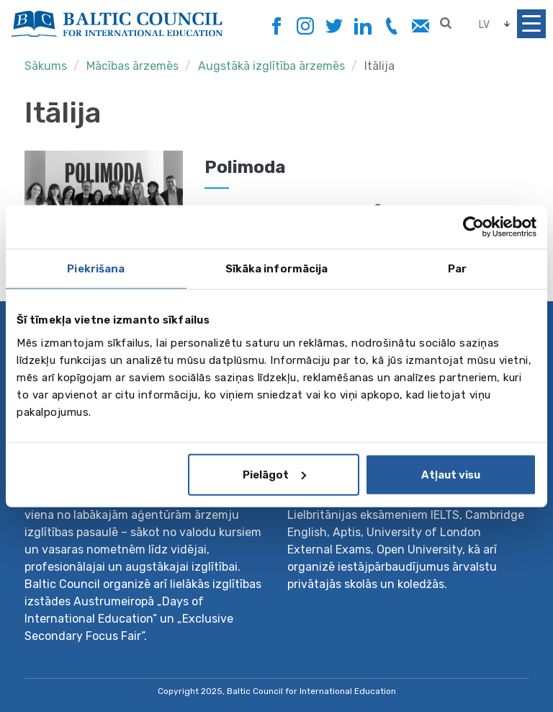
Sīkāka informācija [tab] (276, 268)
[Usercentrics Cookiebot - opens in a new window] (473, 227)
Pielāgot (274, 474)
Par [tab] (457, 268)
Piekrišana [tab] (96, 268)
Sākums (45, 66)
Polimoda (245, 167)
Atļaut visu (450, 474)
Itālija (379, 66)
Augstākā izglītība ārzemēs (273, 66)
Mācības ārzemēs (132, 66)
